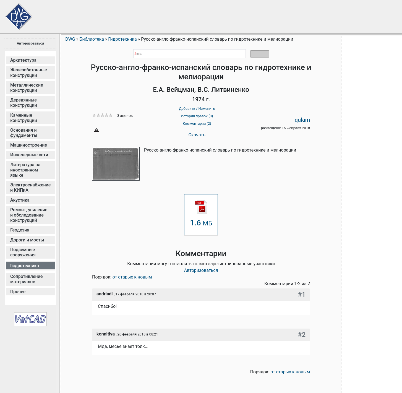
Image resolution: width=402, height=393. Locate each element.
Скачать (197, 134)
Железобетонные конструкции (28, 72)
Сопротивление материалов (26, 279)
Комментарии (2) (197, 123)
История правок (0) (197, 116)
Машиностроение (28, 145)
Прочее (17, 291)
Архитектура (23, 60)
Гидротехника (24, 265)
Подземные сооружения (23, 252)
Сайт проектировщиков (14, 14)
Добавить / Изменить (197, 108)
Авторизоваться (30, 43)
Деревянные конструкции (23, 102)
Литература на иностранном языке (25, 170)
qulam (302, 119)
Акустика (20, 200)
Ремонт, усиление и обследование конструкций (28, 215)
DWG (70, 39)
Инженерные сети (29, 154)
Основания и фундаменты (23, 132)
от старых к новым (132, 277)
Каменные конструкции (23, 118)
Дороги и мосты (27, 240)
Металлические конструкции (26, 87)
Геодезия (19, 230)
